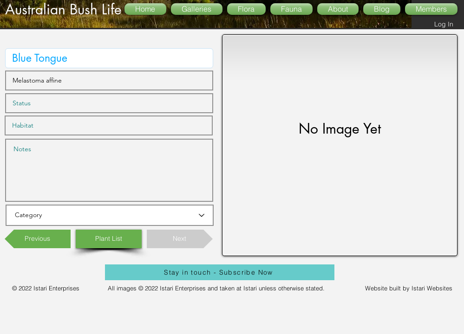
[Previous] (38, 239)
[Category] (110, 215)
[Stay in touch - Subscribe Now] (219, 272)
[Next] (180, 239)
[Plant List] (109, 239)
